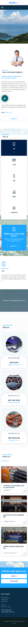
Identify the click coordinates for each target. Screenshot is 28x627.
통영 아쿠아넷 (14, 362)
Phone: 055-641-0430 (14, 358)
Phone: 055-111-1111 (14, 395)
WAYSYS (14, 623)
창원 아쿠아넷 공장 (14, 438)
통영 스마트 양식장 (14, 400)
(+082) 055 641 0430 (6, 610)
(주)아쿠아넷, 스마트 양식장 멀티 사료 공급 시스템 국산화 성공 (13, 486)
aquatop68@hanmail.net (7, 612)
